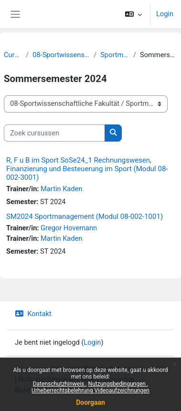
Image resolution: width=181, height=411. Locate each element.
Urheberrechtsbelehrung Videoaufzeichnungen (90, 390)
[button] (133, 14)
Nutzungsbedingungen (117, 383)
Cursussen (13, 55)
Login (164, 14)
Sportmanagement (114, 55)
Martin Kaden (61, 189)
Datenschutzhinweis (59, 383)
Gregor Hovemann (69, 228)
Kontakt (33, 313)
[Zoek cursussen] (54, 133)
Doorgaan (90, 402)
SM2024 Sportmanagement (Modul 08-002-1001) (84, 216)
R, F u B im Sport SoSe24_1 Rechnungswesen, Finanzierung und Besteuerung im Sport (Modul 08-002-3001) (87, 169)
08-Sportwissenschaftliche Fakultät (61, 55)
